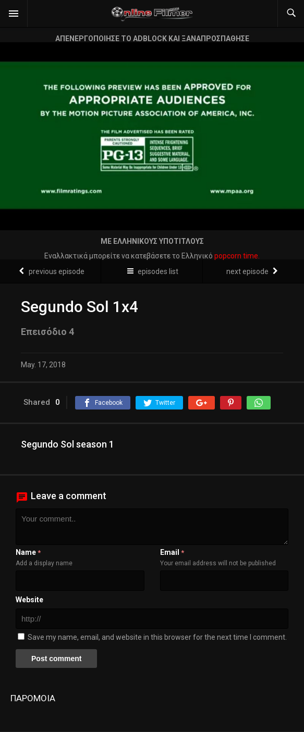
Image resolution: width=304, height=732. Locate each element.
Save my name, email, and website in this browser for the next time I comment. (157, 637)
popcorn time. (237, 256)
